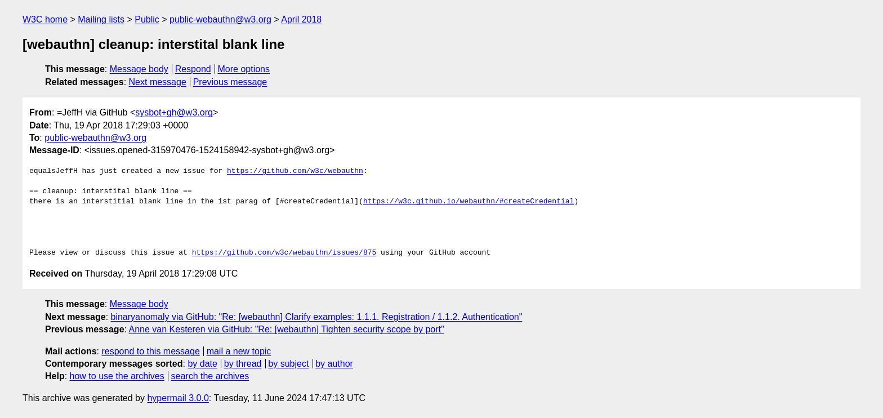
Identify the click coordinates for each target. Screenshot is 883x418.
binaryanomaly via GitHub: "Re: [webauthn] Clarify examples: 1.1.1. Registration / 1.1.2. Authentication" (317, 317)
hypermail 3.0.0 (177, 398)
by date (202, 363)
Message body (139, 69)
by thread (243, 363)
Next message (157, 82)
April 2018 (301, 19)
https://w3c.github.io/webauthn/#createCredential (468, 202)
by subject (288, 363)
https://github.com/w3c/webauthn (295, 171)
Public (147, 19)
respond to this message (150, 351)
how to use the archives (117, 376)
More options (244, 69)
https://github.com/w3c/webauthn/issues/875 (284, 253)
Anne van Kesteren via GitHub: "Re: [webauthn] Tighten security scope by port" (286, 329)
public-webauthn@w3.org (220, 19)
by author (334, 363)
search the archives (210, 376)
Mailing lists (101, 19)
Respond (193, 69)
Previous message (230, 82)
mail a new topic (239, 351)
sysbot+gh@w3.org (174, 112)
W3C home (45, 19)
